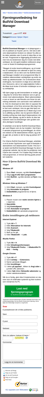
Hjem (4, 12)
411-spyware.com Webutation (16, 393)
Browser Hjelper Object (15, 12)
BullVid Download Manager (32, 12)
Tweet (14, 41)
